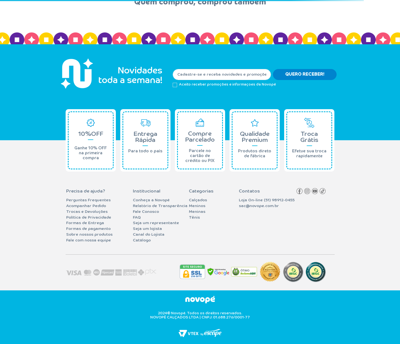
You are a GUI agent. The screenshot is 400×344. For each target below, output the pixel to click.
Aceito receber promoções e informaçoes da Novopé (227, 84)
